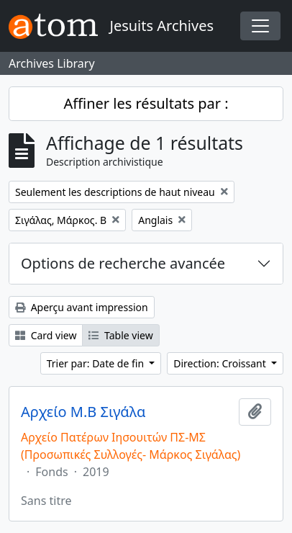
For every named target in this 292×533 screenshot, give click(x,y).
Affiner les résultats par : (145, 103)
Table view (120, 335)
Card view (45, 335)
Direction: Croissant (220, 363)
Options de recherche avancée (123, 263)
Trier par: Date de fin (97, 363)
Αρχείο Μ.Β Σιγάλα (83, 412)
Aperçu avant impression (81, 307)
